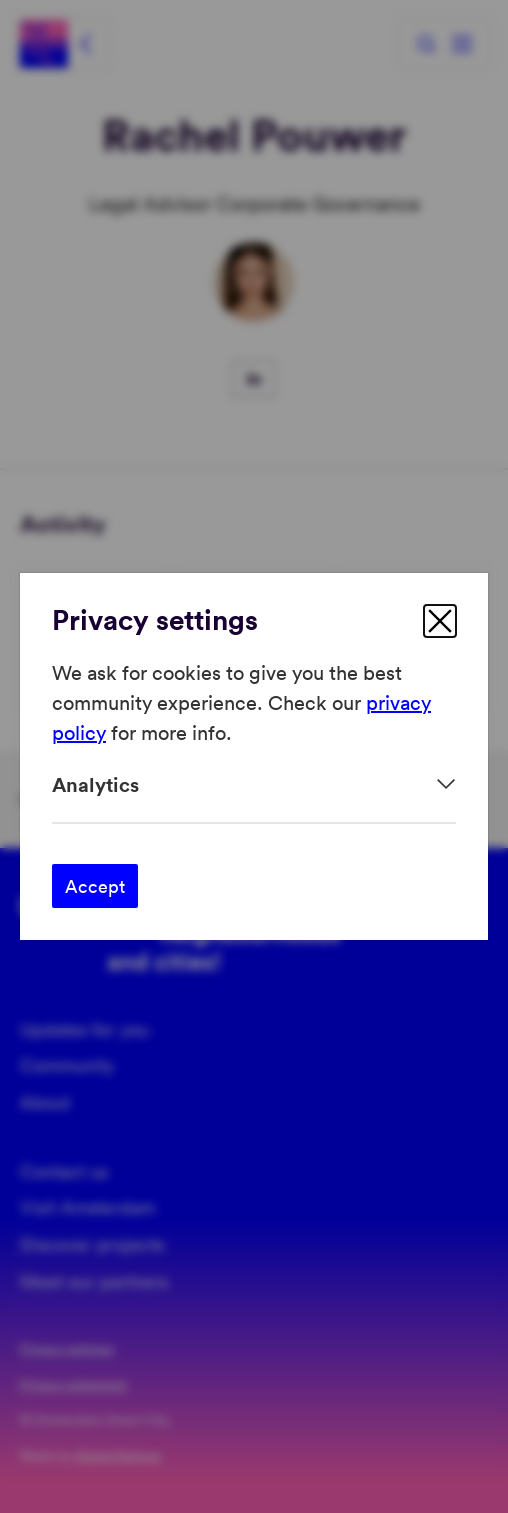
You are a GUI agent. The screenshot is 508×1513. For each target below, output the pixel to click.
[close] (440, 621)
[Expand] (254, 784)
